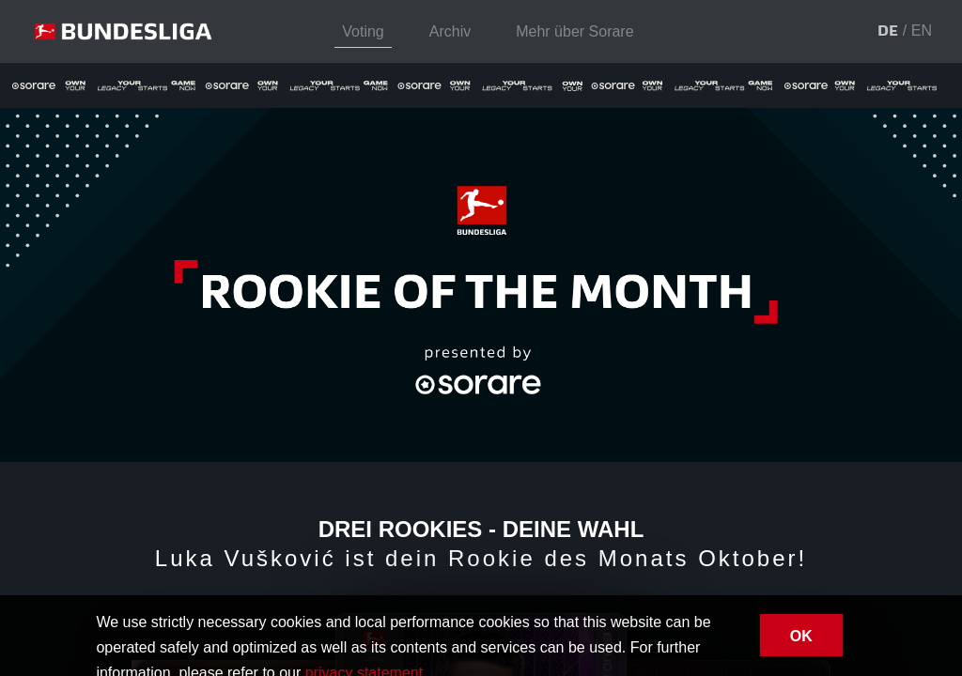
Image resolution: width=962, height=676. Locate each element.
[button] (887, 31)
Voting (362, 31)
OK (801, 636)
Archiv (450, 31)
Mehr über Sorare (574, 31)
